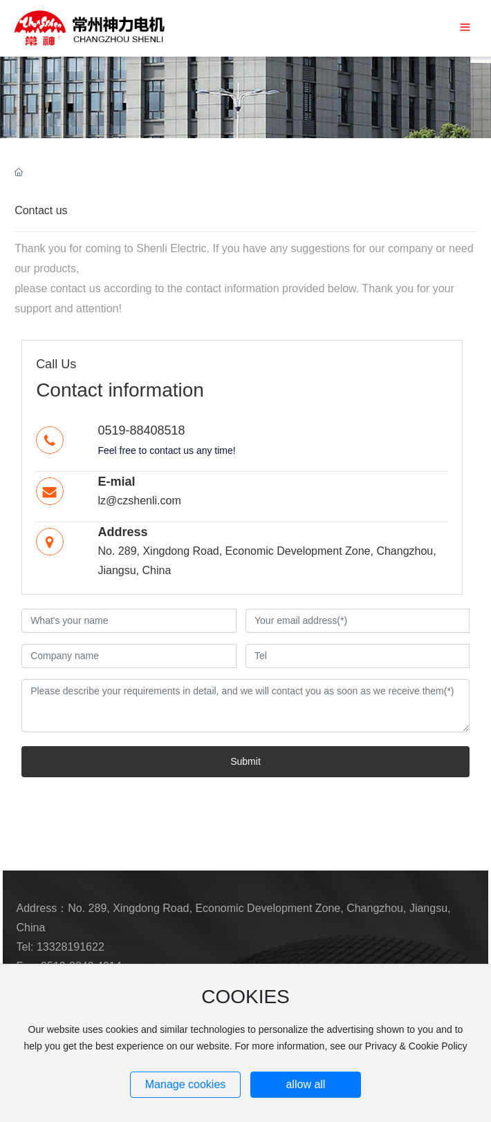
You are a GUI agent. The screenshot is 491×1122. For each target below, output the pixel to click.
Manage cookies (185, 1084)
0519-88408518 (141, 430)
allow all (305, 1084)
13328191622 (70, 947)
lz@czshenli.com (139, 500)
